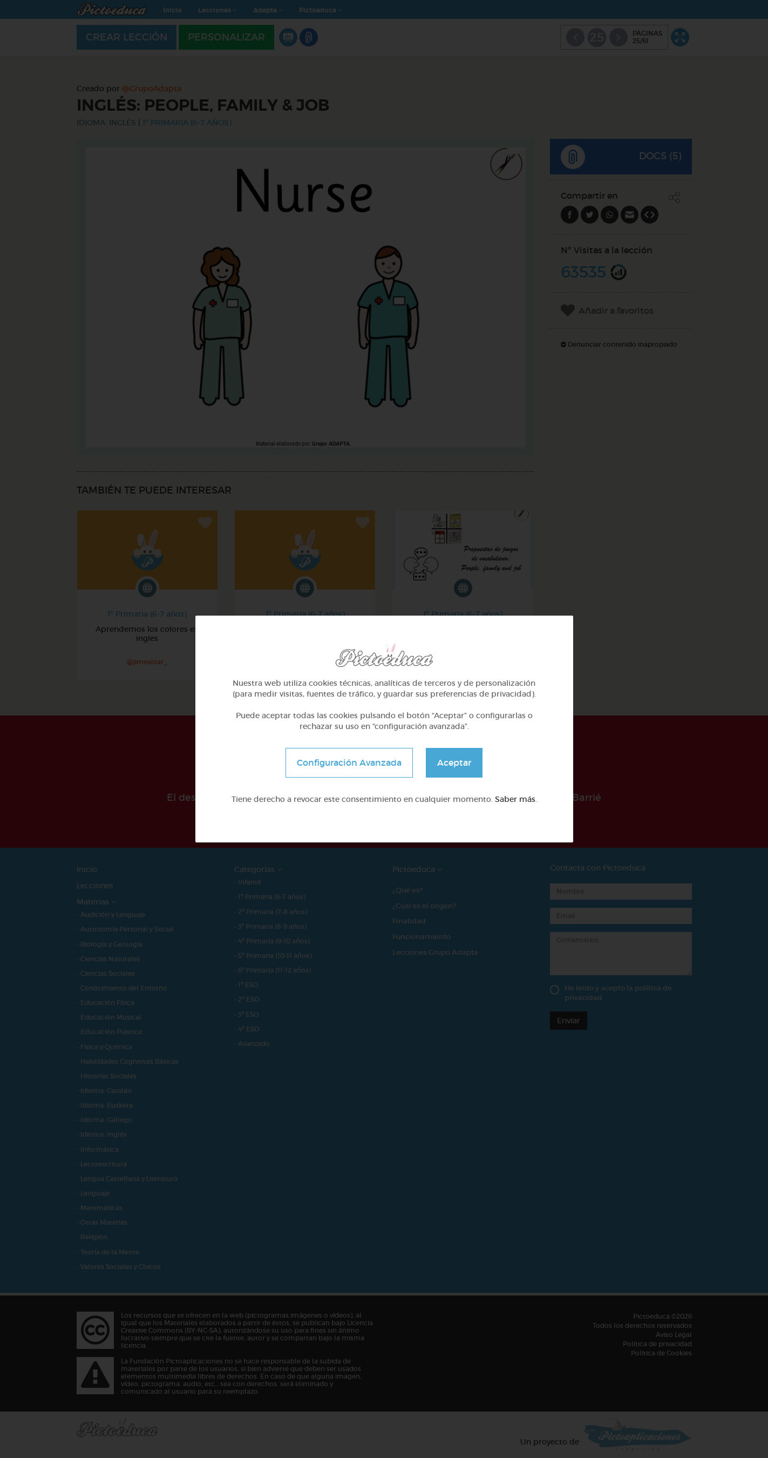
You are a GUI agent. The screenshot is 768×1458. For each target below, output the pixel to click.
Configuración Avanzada (349, 762)
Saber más (515, 799)
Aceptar (454, 762)
